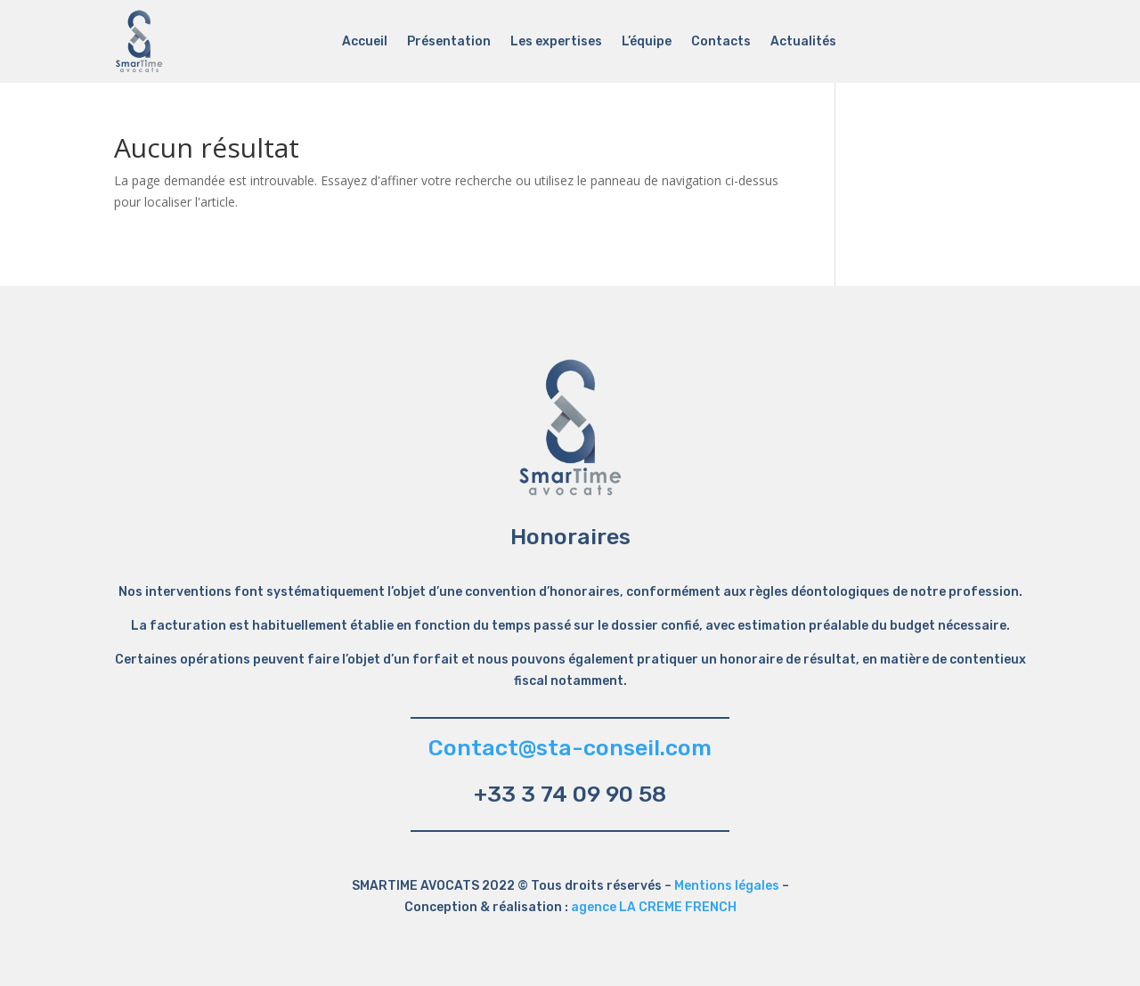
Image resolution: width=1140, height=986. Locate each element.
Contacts (721, 42)
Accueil (364, 42)
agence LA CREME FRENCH (654, 907)
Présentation (449, 42)
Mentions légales (726, 885)
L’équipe (647, 42)
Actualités (803, 42)
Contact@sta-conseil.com (570, 748)
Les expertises (556, 42)
